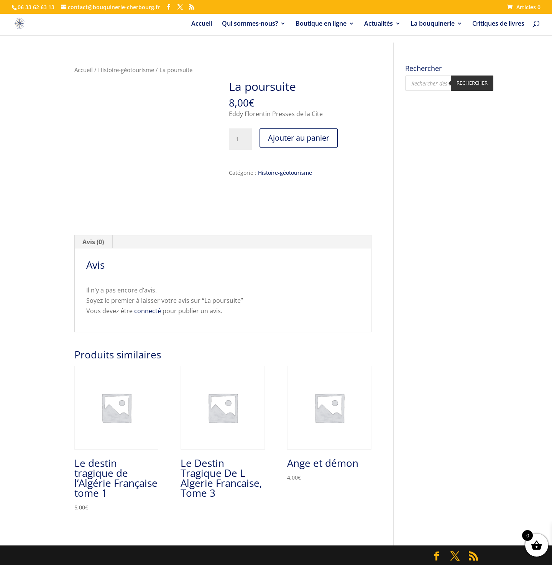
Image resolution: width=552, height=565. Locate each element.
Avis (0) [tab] (93, 242)
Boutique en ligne (321, 24)
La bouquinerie (433, 24)
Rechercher (472, 82)
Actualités (378, 24)
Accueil (201, 24)
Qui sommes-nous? (250, 24)
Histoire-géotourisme (126, 70)
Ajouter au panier (298, 138)
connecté (147, 311)
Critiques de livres (498, 24)
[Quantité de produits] (240, 139)
